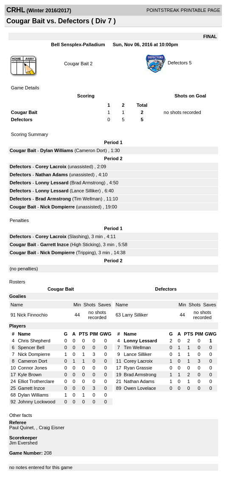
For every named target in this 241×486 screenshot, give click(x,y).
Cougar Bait (76, 63)
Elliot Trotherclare (36, 381)
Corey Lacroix (50, 166)
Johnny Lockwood (36, 401)
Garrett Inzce (54, 244)
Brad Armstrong (87, 182)
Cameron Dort (90, 150)
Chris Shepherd (34, 340)
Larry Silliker (135, 314)
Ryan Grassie (138, 367)
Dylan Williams (56, 150)
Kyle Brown (30, 374)
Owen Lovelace (140, 388)
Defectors (178, 62)
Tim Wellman (87, 198)
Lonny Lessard (51, 182)
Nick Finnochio (32, 314)
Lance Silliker (85, 190)
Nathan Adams (51, 174)
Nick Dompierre (57, 206)
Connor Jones (32, 367)
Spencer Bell (31, 347)
